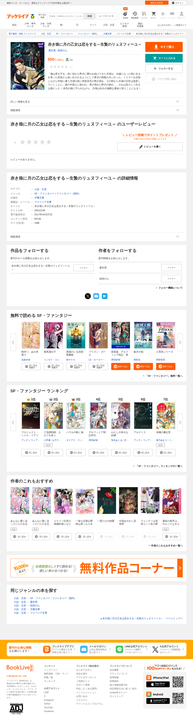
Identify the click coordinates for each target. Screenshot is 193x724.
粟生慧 (52, 50)
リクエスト (81, 700)
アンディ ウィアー (30, 440)
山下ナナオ (57, 440)
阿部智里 (160, 359)
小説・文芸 (108, 25)
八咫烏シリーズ (164, 351)
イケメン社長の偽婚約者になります (62, 524)
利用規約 (114, 681)
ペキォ (172, 440)
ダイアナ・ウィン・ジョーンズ (82, 440)
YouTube (48, 707)
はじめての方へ (165, 25)
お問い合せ (81, 696)
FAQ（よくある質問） (87, 688)
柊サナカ (70, 359)
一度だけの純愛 (105, 521)
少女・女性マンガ (45, 25)
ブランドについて (119, 673)
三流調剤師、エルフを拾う (52, 434)
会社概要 (114, 670)
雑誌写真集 (140, 25)
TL (77, 25)
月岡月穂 (128, 440)
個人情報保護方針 (119, 685)
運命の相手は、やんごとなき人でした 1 (171, 524)
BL (61, 24)
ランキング (49, 681)
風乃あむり (161, 440)
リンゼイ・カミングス (55, 359)
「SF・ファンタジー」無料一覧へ (164, 376)
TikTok (47, 703)
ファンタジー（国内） (69, 193)
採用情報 (114, 677)
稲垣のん (62, 50)
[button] (31, 366)
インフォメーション (86, 692)
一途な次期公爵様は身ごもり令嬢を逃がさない (84, 524)
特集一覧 (48, 677)
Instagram (49, 700)
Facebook (49, 711)
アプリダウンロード (86, 677)
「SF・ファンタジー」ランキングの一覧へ (159, 466)
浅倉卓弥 (25, 359)
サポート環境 (83, 685)
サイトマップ (116, 696)
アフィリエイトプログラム (89, 703)
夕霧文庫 (39, 197)
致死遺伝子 (50, 351)
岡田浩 (137, 359)
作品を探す (81, 673)
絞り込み (42, 16)
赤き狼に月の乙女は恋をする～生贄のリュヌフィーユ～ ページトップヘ (141, 618)
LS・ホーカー (96, 359)
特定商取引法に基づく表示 (123, 688)
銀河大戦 (138, 351)
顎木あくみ (116, 440)
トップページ (50, 670)
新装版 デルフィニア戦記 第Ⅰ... (119, 354)
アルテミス (140, 432)
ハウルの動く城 (74, 432)
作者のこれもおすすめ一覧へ (167, 545)
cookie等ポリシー (118, 692)
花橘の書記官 (163, 432)
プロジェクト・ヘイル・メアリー (29, 435)
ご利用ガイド (180, 25)
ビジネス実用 (124, 25)
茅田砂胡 (115, 359)
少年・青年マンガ (30, 25)
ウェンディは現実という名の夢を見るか (149, 524)
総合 (14, 25)
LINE (46, 692)
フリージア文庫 (42, 202)
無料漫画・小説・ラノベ (56, 673)
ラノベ (93, 25)
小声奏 (47, 440)
